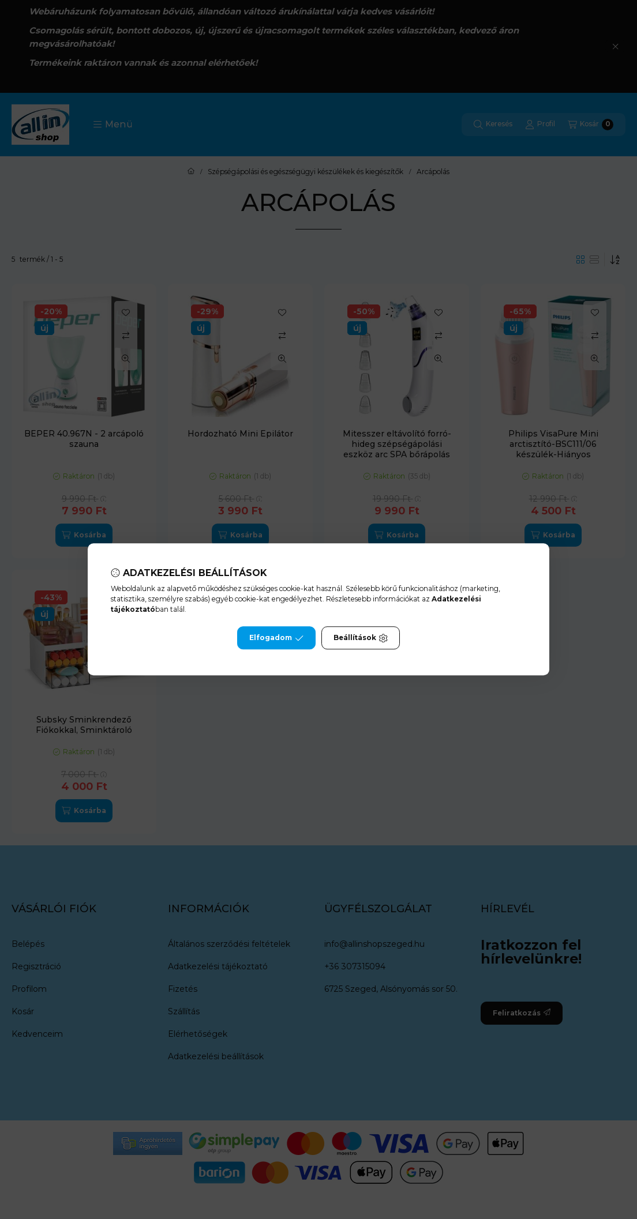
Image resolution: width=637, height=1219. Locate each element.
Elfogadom (276, 638)
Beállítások (361, 638)
